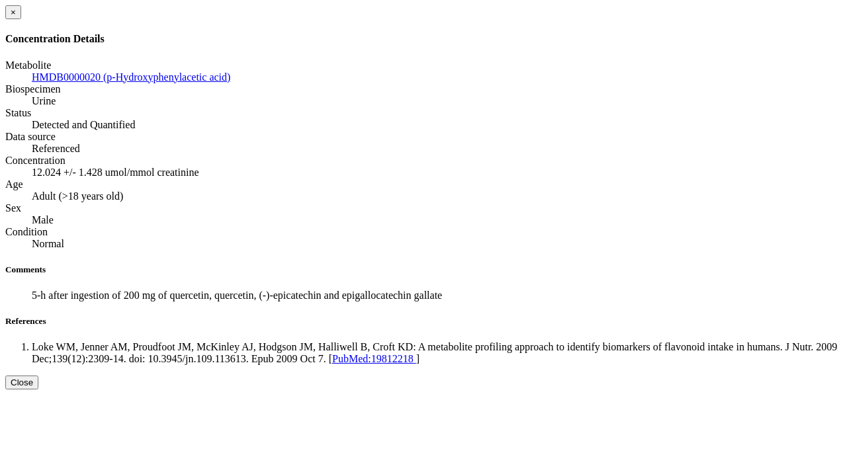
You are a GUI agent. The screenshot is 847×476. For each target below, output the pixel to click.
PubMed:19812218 (374, 358)
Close (22, 382)
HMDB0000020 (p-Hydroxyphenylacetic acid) (131, 77)
